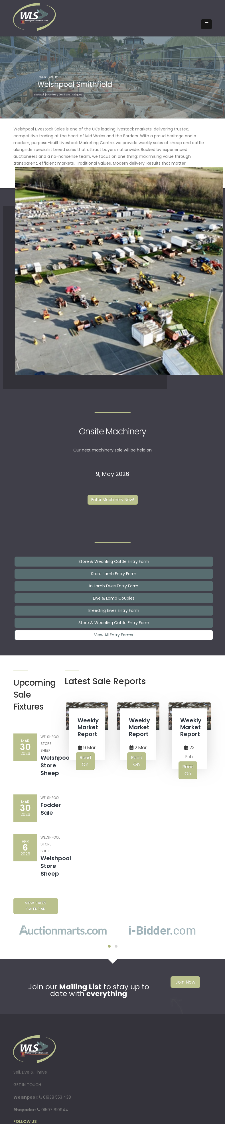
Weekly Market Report (88, 727)
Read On (85, 761)
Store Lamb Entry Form (113, 574)
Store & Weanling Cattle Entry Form (113, 561)
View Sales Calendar (35, 906)
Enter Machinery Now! (112, 499)
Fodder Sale (50, 809)
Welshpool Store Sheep (55, 765)
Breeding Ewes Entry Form (113, 610)
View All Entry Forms (113, 635)
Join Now (185, 982)
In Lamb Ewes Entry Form (113, 586)
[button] (109, 946)
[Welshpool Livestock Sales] (34, 16)
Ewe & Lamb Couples (114, 598)
